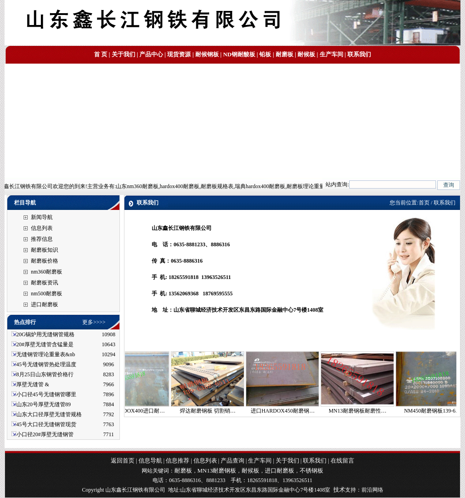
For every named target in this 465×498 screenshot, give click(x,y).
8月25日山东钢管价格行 (45, 374)
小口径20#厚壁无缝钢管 (45, 434)
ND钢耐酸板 (239, 54)
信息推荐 (177, 460)
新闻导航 (42, 217)
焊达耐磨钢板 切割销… (212, 411)
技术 (339, 489)
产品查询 (232, 460)
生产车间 (331, 54)
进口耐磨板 (44, 304)
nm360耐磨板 (46, 272)
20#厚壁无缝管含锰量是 (45, 344)
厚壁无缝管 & (32, 384)
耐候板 (306, 54)
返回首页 (122, 460)
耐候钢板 (207, 54)
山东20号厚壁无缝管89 (43, 404)
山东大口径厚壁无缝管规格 (49, 414)
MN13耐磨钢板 (217, 470)
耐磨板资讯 (44, 282)
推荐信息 (42, 239)
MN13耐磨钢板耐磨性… (362, 411)
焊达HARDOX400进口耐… (137, 411)
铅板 (265, 54)
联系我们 (359, 54)
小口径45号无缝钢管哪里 (46, 394)
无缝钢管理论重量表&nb (45, 354)
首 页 (100, 54)
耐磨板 (284, 54)
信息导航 (150, 460)
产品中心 (151, 54)
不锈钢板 (311, 470)
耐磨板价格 (44, 261)
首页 (424, 202)
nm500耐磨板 (46, 293)
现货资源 (179, 54)
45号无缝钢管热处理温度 (46, 364)
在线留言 (342, 460)
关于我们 (123, 54)
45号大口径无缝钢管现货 (46, 424)
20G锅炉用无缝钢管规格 (45, 334)
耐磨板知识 (44, 250)
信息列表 (42, 228)
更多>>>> (93, 322)
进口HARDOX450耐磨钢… (287, 411)
